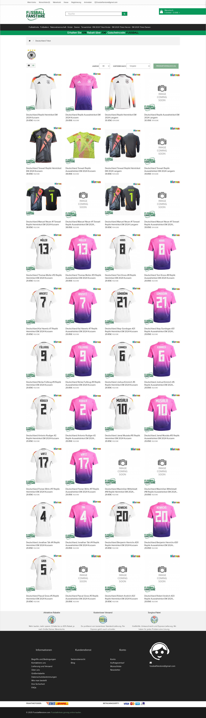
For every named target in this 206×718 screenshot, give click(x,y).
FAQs (33, 687)
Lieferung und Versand (41, 666)
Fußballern (44, 27)
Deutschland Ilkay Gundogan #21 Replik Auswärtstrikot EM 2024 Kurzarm (159, 331)
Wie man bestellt (39, 680)
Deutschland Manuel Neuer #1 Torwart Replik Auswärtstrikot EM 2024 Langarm (161, 224)
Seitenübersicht (78, 659)
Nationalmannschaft (58, 27)
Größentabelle (38, 673)
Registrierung (76, 2)
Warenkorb (57, 2)
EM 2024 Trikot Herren (121, 27)
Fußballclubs (34, 27)
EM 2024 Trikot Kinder (101, 27)
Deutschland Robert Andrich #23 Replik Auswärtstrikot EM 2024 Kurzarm (159, 599)
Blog (73, 663)
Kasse (66, 2)
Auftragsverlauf (117, 663)
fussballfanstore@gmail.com (106, 2)
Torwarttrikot (86, 27)
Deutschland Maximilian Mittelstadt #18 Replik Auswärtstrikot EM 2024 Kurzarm (160, 492)
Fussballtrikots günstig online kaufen (66, 712)
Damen (77, 27)
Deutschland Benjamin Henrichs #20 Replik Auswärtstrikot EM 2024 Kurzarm (161, 545)
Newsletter (115, 670)
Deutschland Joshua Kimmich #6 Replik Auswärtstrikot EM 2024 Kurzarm (159, 385)
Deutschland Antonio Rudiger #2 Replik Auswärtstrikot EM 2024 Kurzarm (81, 438)
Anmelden (88, 2)
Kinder (70, 27)
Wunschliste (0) (44, 2)
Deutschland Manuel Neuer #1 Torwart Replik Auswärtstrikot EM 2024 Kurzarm (83, 224)
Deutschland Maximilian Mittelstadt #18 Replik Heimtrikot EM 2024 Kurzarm (121, 492)
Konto (113, 659)
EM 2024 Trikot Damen (141, 27)
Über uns (35, 670)
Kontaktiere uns (38, 663)
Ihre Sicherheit (38, 684)
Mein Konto (31, 2)
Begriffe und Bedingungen (43, 659)
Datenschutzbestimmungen (44, 677)
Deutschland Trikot (43, 41)
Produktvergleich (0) (166, 66)
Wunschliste (115, 666)
